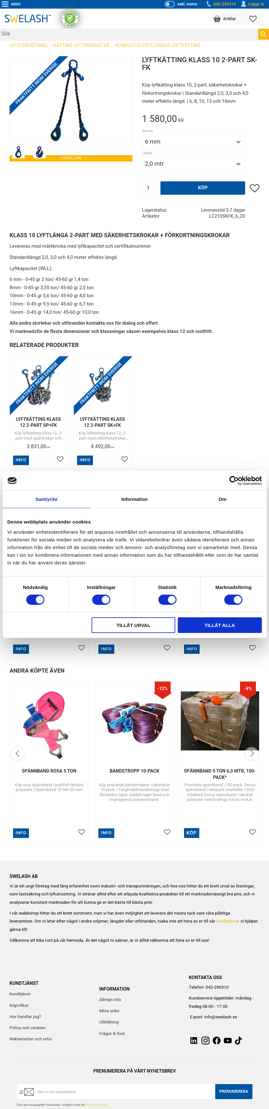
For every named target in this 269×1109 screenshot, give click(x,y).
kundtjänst (226, 921)
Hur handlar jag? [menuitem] (25, 1017)
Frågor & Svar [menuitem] (112, 1033)
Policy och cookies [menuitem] (28, 1028)
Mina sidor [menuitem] (109, 1011)
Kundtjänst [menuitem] (20, 994)
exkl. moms (187, 4)
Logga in (252, 4)
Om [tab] (222, 499)
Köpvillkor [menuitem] (19, 1005)
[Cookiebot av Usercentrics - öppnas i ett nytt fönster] (234, 481)
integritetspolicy (96, 1105)
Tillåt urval (133, 625)
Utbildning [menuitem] (109, 1022)
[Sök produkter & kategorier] (129, 34)
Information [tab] (134, 499)
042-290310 (220, 4)
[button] (256, 18)
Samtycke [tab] (46, 499)
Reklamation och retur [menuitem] (31, 1039)
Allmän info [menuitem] (110, 1000)
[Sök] (263, 34)
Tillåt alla (220, 625)
